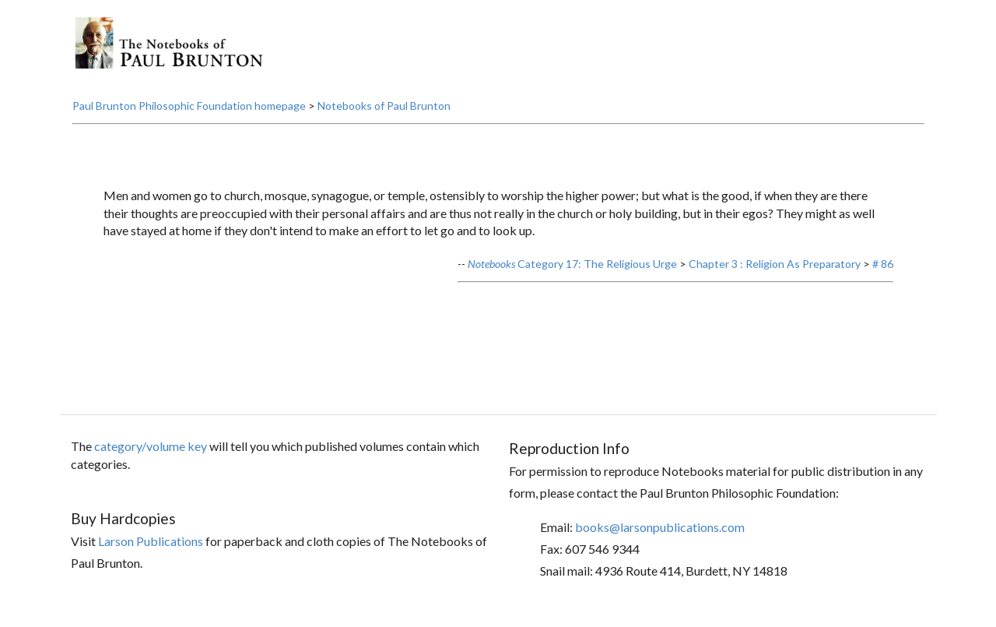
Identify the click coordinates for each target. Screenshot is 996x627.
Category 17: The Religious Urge (572, 263)
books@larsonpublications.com (660, 527)
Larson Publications (150, 541)
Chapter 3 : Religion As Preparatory (775, 263)
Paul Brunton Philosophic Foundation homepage (189, 105)
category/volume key (150, 446)
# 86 (882, 263)
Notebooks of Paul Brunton (384, 105)
